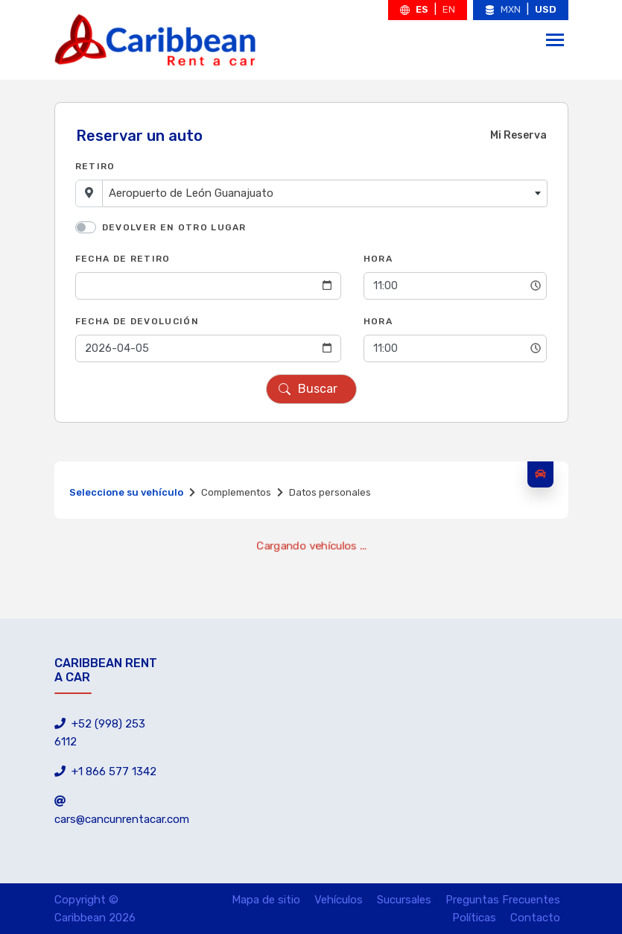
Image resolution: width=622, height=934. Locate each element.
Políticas (474, 917)
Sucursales (404, 899)
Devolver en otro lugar (174, 227)
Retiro (95, 166)
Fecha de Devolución (137, 321)
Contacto (535, 917)
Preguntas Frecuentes (502, 899)
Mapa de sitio (266, 899)
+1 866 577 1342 (105, 771)
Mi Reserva (518, 135)
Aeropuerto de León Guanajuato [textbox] (191, 193)
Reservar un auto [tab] (139, 136)
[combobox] (325, 193)
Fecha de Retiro (123, 258)
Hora (378, 258)
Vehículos (338, 899)
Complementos (236, 492)
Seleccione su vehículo (126, 492)
